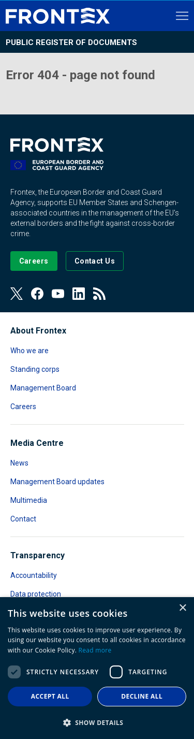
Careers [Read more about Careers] (23, 406)
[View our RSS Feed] (99, 293)
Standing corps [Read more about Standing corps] (34, 369)
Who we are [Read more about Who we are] (29, 350)
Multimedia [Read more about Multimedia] (28, 500)
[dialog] (97, 668)
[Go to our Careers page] (33, 261)
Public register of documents (71, 42)
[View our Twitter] (16, 293)
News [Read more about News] (19, 463)
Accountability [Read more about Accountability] (33, 575)
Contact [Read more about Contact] (23, 519)
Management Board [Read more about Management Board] (43, 388)
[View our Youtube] (58, 293)
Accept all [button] (50, 696)
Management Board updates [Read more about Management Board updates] (57, 481)
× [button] (182, 608)
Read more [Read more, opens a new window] (95, 650)
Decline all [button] (141, 696)
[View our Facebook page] (37, 293)
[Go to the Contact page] (95, 261)
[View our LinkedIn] (78, 293)
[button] (97, 722)
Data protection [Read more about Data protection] (35, 594)
